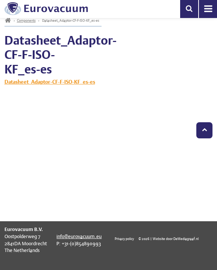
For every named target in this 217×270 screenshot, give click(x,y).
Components (26, 20)
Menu (208, 9)
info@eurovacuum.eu (79, 236)
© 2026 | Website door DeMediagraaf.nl (168, 239)
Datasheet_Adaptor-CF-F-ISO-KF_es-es (50, 81)
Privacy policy (124, 239)
